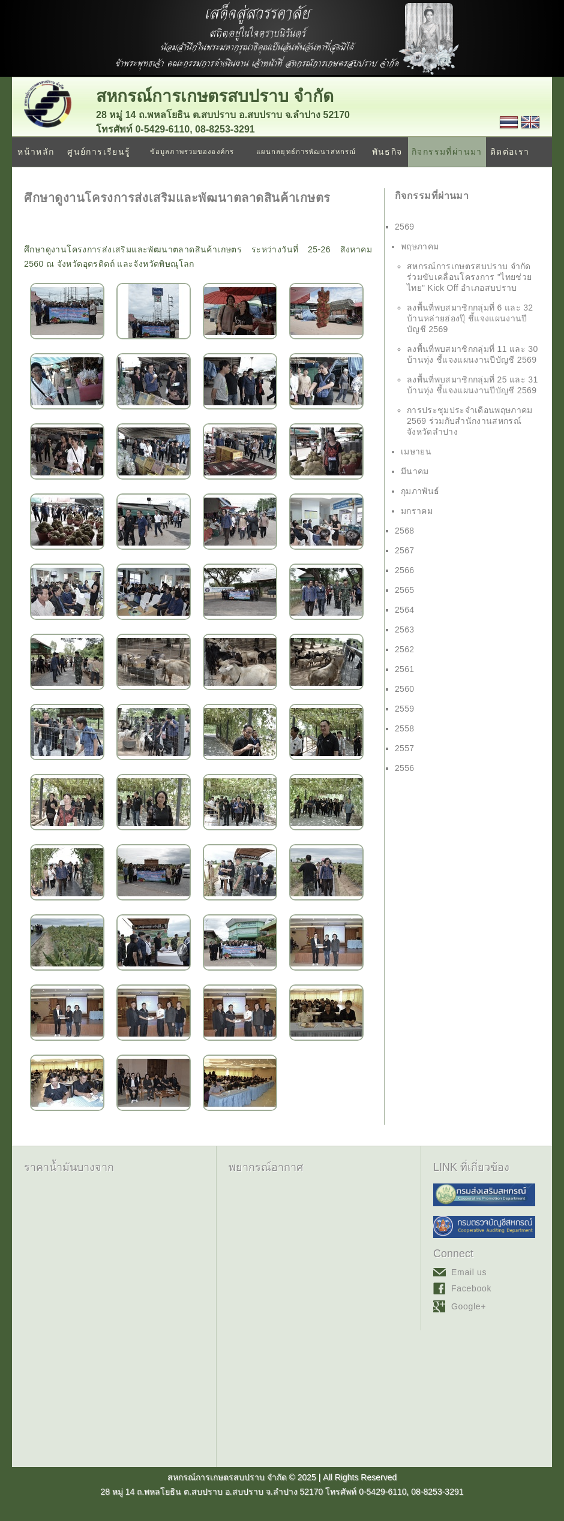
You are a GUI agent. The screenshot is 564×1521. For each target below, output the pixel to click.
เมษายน (416, 451)
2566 (405, 570)
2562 (405, 649)
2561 (405, 669)
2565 (405, 590)
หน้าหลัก (35, 151)
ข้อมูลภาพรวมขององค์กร (192, 151)
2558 (405, 728)
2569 (405, 226)
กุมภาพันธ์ (420, 491)
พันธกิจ (387, 151)
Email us (469, 1272)
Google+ (468, 1306)
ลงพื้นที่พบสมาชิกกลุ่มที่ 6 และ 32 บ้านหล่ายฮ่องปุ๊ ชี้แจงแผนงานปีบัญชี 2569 (470, 318)
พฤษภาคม (420, 246)
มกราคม (417, 511)
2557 (405, 748)
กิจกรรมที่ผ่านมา (447, 151)
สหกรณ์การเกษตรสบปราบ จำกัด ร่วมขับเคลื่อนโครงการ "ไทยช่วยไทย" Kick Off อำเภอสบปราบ (469, 277)
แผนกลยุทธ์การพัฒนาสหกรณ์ (306, 151)
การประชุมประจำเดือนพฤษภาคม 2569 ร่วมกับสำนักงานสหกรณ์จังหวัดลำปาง (470, 420)
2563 (405, 629)
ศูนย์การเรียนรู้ (98, 151)
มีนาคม (415, 471)
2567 (405, 550)
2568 (405, 530)
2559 (405, 708)
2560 (405, 689)
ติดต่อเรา (510, 151)
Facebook (471, 1288)
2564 (405, 610)
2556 (405, 768)
